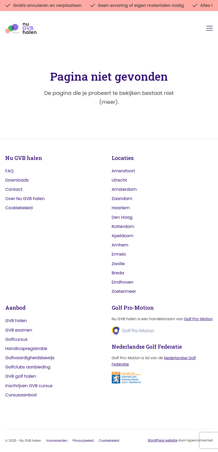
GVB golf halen (20, 376)
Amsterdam (124, 189)
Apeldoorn (123, 236)
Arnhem (120, 245)
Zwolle (118, 264)
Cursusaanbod (21, 395)
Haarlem (121, 208)
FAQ (9, 171)
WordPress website (163, 440)
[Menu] (209, 29)
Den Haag (122, 217)
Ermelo (119, 254)
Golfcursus (16, 339)
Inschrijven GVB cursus (29, 386)
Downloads (17, 180)
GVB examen (18, 330)
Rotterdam (123, 226)
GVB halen (16, 321)
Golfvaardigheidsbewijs (29, 358)
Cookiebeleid (19, 208)
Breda (118, 273)
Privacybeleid (83, 440)
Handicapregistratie (26, 349)
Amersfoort (123, 171)
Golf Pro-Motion (198, 319)
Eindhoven (123, 282)
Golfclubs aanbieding (27, 367)
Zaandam (122, 199)
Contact (13, 189)
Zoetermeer (124, 291)
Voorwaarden (57, 440)
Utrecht (119, 180)
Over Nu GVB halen (25, 199)
